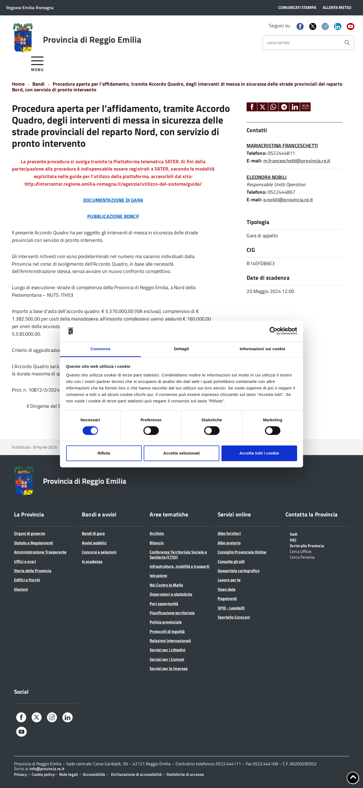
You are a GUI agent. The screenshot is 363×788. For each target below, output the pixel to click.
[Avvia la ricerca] (347, 42)
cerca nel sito (278, 42)
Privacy (20, 774)
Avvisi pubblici (94, 543)
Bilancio (157, 543)
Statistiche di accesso (185, 774)
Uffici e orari (25, 561)
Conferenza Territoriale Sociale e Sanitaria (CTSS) (178, 554)
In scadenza (92, 561)
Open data (227, 589)
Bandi (38, 84)
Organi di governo (29, 533)
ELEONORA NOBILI (267, 177)
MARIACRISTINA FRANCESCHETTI (282, 145)
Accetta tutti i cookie (259, 453)
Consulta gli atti (231, 561)
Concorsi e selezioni (99, 552)
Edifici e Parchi (27, 580)
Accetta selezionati (181, 453)
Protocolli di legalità (167, 631)
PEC (293, 539)
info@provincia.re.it (46, 768)
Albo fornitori (229, 533)
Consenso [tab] (100, 348)
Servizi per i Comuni (167, 659)
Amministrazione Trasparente (40, 552)
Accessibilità (94, 774)
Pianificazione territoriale (172, 613)
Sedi (293, 533)
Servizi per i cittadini (167, 650)
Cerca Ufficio (300, 551)
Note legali (68, 774)
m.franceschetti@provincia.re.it (296, 160)
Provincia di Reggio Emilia (92, 39)
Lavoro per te (229, 580)
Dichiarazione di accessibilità (136, 774)
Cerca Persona (302, 556)
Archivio (157, 533)
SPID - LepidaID (231, 608)
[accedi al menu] (37, 63)
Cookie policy (43, 774)
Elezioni (21, 589)
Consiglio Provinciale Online (242, 552)
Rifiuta (104, 453)
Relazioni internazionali (170, 640)
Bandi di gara (93, 533)
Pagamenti (227, 598)
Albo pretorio (229, 543)
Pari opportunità (164, 603)
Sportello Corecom (234, 617)
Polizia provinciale (166, 622)
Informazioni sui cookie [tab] (262, 348)
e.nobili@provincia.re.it (288, 199)
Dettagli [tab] (181, 348)
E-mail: (254, 160)
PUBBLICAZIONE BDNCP (113, 216)
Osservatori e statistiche (171, 594)
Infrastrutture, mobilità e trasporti (179, 566)
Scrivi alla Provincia (307, 545)
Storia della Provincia (32, 570)
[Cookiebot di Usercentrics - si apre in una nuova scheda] (273, 331)
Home (18, 84)
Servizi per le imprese (169, 668)
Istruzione (158, 575)
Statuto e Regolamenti (33, 543)
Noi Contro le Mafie (166, 585)
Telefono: (257, 153)
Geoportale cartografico (239, 570)
